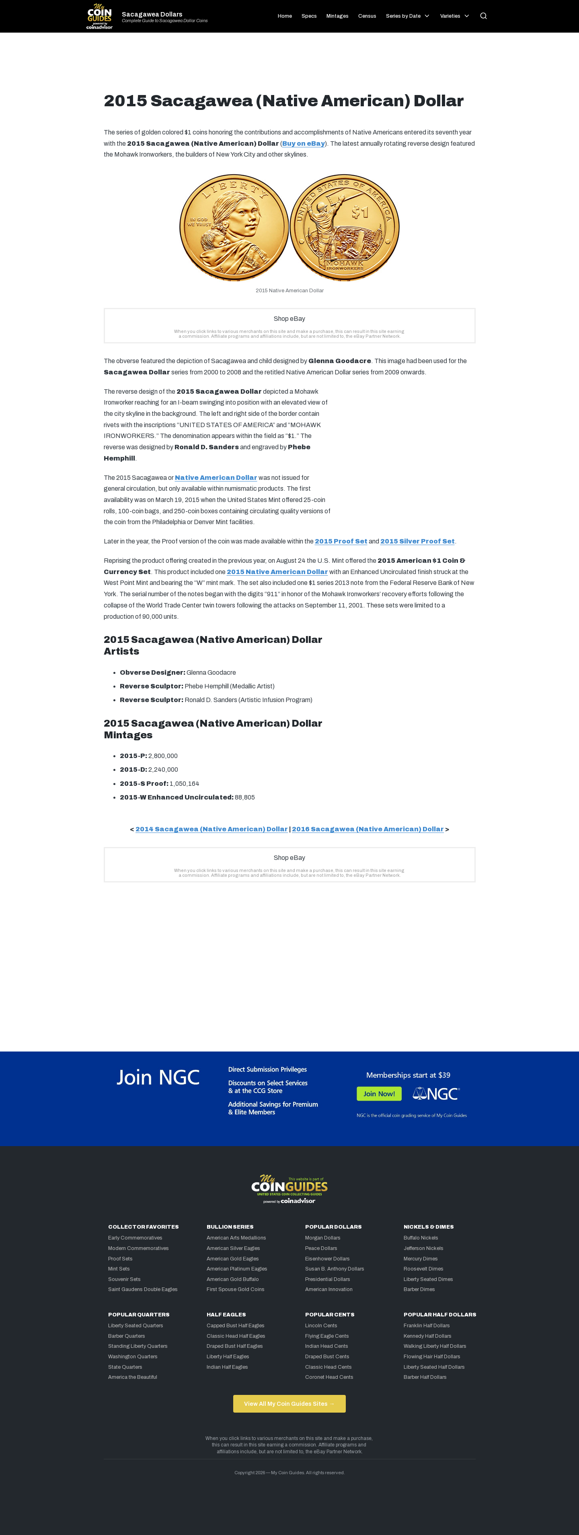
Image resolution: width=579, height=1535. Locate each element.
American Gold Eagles (233, 1259)
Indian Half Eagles (227, 1367)
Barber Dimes (419, 1289)
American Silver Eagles (233, 1248)
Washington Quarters (133, 1356)
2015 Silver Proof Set (417, 541)
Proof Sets (120, 1259)
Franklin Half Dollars (427, 1325)
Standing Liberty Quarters (138, 1346)
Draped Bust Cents (327, 1356)
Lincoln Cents (321, 1325)
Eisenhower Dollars (327, 1259)
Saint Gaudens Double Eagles (143, 1289)
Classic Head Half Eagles (236, 1336)
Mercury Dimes (421, 1259)
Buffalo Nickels (421, 1238)
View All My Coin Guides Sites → (289, 1404)
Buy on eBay (303, 143)
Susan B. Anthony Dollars (334, 1269)
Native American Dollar (216, 477)
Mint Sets (119, 1269)
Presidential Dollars (327, 1279)
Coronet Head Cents (329, 1377)
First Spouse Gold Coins (236, 1289)
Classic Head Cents (328, 1367)
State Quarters (125, 1367)
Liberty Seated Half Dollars (434, 1367)
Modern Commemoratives (138, 1248)
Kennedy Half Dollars (428, 1336)
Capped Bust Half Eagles (236, 1325)
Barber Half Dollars (425, 1377)
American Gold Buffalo (233, 1279)
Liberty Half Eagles (228, 1356)
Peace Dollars (321, 1248)
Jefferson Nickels (423, 1248)
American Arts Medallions (236, 1238)
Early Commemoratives (135, 1238)
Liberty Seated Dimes (428, 1279)
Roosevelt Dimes (423, 1269)
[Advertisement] (289, 65)
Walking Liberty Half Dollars (435, 1346)
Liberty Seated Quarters (135, 1325)
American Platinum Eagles (237, 1269)
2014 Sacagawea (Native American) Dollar (212, 829)
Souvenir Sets (124, 1279)
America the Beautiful (132, 1377)
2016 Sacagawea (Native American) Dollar (368, 829)
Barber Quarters (126, 1336)
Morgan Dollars (323, 1238)
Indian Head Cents (326, 1346)
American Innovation (329, 1289)
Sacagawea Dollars (152, 14)
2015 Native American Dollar (277, 571)
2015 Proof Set (341, 541)
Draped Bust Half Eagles (235, 1346)
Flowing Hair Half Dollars (432, 1356)
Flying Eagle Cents (327, 1336)
